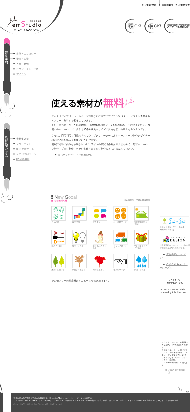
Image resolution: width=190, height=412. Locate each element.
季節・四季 (22, 58)
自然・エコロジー (26, 53)
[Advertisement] (96, 64)
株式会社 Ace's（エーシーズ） (174, 266)
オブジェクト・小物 (27, 69)
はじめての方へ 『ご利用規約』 (75, 154)
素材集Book (22, 138)
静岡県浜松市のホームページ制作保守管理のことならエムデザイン (175, 246)
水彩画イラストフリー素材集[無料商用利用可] (174, 227)
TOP (187, 391)
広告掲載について (176, 254)
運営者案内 (165, 3)
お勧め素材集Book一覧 (177, 371)
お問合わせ (182, 3)
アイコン (21, 74)
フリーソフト (23, 143)
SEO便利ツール (25, 149)
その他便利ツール (26, 154)
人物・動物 (22, 63)
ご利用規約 (149, 3)
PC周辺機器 (23, 159)
